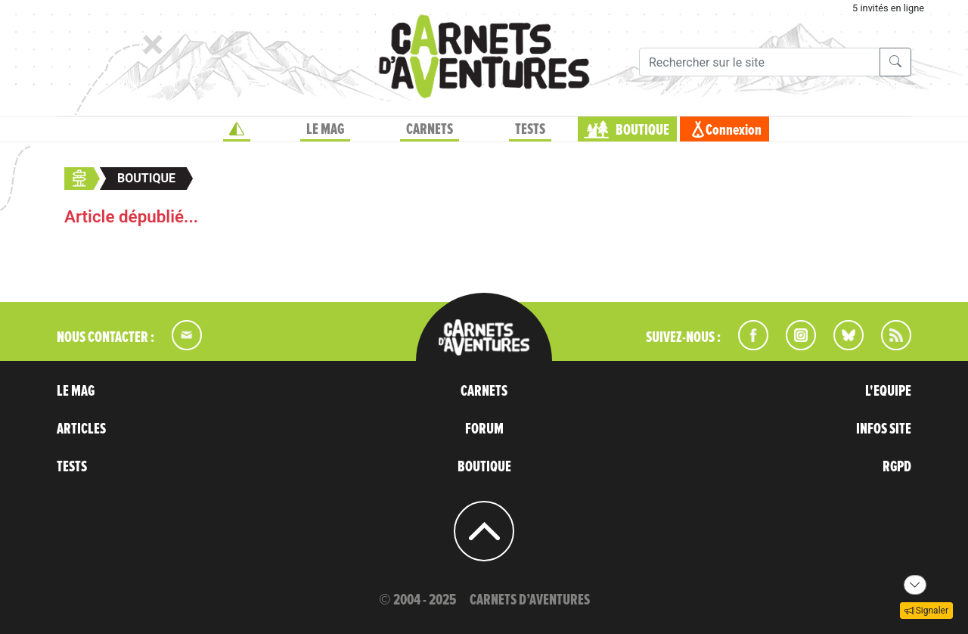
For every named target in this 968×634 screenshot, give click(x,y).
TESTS (530, 129)
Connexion (734, 130)
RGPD (897, 466)
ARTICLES (81, 429)
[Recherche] (759, 62)
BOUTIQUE (642, 130)
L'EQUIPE (888, 391)
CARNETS (429, 129)
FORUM (484, 429)
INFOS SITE (883, 429)
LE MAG (325, 129)
